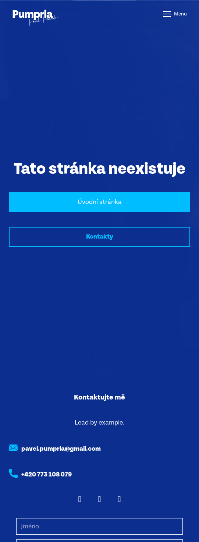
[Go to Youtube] (120, 499)
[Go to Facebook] (80, 499)
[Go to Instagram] (100, 499)
